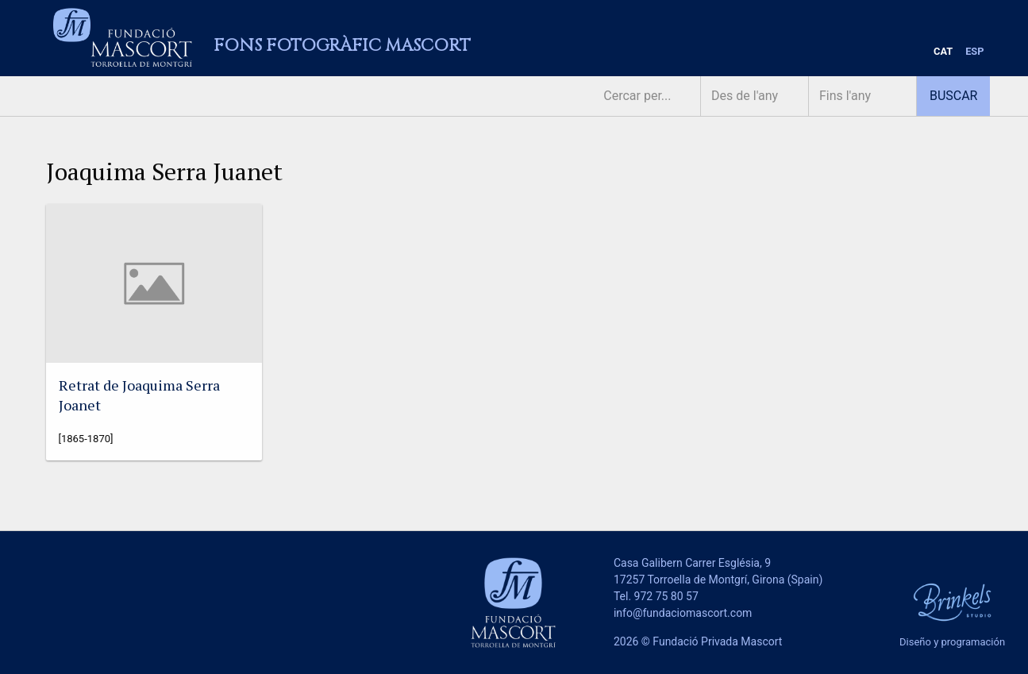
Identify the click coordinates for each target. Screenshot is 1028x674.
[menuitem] (943, 52)
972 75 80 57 (666, 596)
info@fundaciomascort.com (683, 613)
